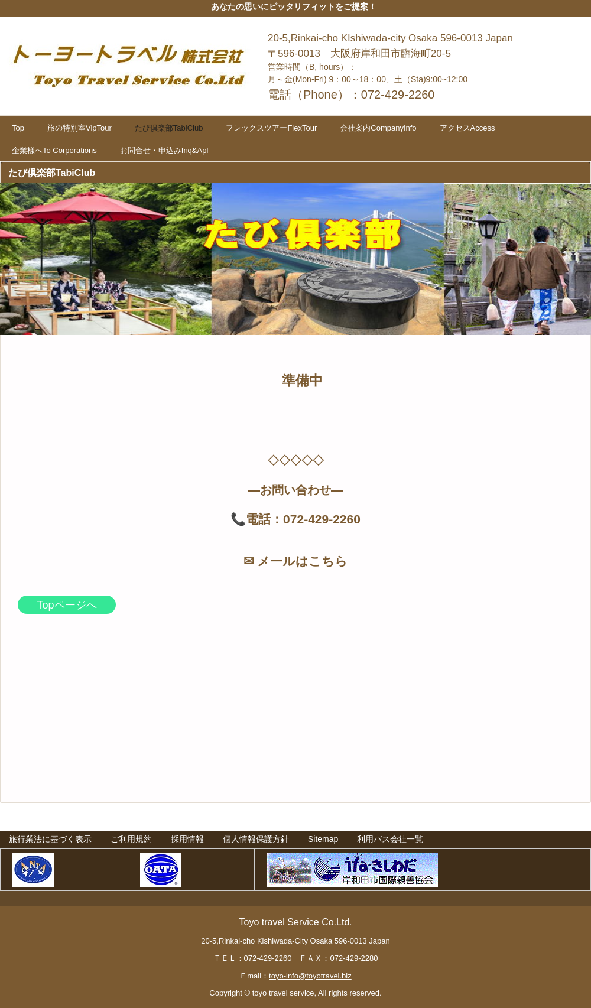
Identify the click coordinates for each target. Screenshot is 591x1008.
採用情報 (187, 839)
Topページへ (66, 605)
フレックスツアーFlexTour (271, 127)
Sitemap (323, 839)
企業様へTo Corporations (54, 150)
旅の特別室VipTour (79, 127)
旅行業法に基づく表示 (50, 839)
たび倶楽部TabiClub (169, 127)
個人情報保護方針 (256, 839)
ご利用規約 (131, 839)
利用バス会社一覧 (390, 839)
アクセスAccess (467, 127)
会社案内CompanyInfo (378, 127)
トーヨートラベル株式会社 (132, 61)
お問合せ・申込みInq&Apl (164, 150)
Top (18, 127)
